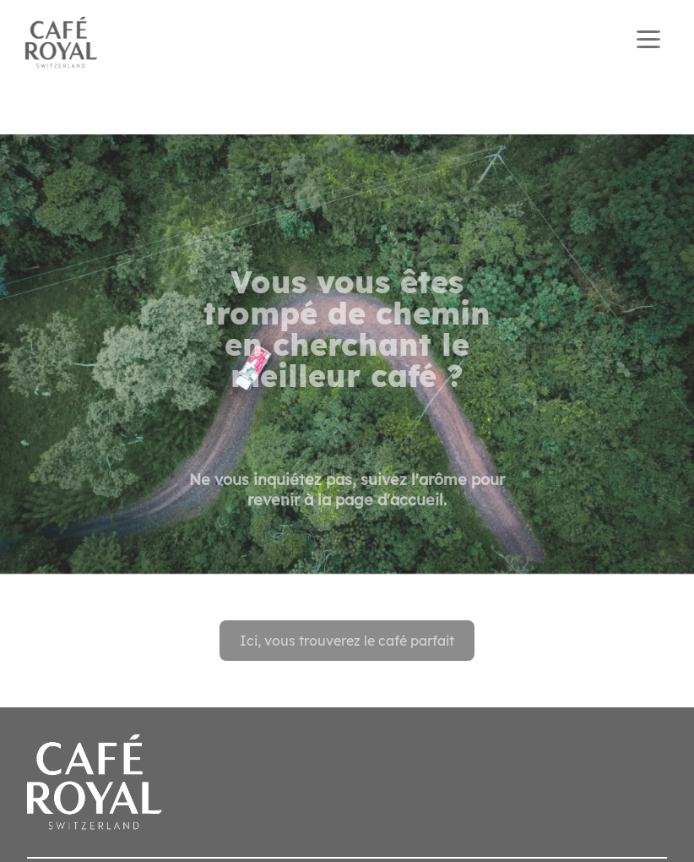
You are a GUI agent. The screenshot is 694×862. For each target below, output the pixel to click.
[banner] (347, 43)
